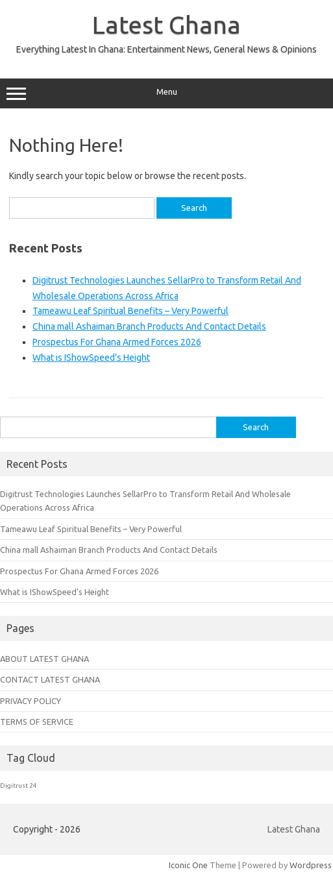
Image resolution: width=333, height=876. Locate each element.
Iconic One (188, 865)
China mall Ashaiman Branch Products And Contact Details (149, 326)
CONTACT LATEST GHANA (50, 679)
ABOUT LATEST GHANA (44, 658)
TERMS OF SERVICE (36, 721)
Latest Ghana (166, 24)
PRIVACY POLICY (30, 700)
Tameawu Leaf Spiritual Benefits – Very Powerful (130, 311)
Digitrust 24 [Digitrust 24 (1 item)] (18, 785)
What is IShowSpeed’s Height (91, 357)
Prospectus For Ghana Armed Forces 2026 (116, 342)
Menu (166, 93)
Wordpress (311, 865)
